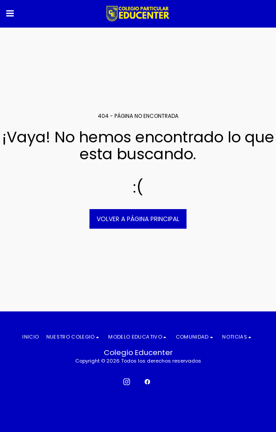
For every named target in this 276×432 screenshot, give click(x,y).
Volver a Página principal (138, 218)
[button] (9, 13)
